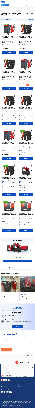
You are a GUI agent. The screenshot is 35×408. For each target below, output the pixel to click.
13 (8, 110)
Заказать (26, 88)
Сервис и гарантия (5, 384)
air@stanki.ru (4, 394)
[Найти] (10, 5)
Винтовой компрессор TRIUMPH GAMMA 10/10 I (8, 36)
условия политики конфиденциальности (14, 401)
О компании (4, 386)
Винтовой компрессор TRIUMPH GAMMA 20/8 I (8, 143)
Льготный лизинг (22, 384)
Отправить (6, 349)
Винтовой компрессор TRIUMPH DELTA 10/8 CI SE (9, 214)
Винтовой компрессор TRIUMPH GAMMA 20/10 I (25, 71)
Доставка (3, 383)
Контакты (20, 383)
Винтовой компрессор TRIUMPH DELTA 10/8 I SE (8, 71)
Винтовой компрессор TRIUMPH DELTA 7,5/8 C (25, 178)
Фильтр (32, 19)
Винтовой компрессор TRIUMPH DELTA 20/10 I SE (26, 143)
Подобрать (17, 261)
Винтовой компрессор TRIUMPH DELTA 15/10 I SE (8, 108)
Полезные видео (21, 386)
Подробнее (17, 326)
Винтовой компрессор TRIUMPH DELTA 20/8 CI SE (26, 214)
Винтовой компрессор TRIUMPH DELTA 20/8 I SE (8, 178)
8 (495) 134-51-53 (6, 393)
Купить (9, 52)
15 (27, 145)
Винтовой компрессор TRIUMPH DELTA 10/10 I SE (25, 36)
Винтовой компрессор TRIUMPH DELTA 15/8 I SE (25, 108)
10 (5, 39)
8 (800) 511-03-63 (6, 391)
